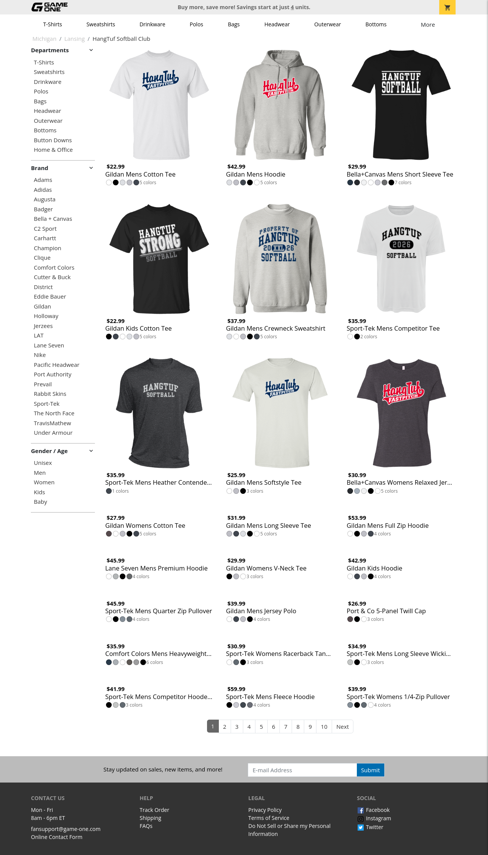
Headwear (277, 24)
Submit (370, 770)
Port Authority (52, 374)
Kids (39, 492)
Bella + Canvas (53, 218)
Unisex (43, 463)
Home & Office (53, 149)
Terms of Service (268, 817)
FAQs (146, 825)
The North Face (54, 413)
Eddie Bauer (50, 296)
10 (324, 726)
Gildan (42, 306)
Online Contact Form (56, 837)
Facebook (373, 809)
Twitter (370, 827)
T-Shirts (52, 24)
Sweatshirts (101, 24)
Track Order (154, 809)
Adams (43, 180)
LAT (39, 335)
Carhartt (45, 238)
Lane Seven (49, 345)
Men (40, 472)
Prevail (43, 384)
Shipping (150, 817)
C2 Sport (45, 228)
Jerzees (43, 326)
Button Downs (53, 140)
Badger (43, 209)
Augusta (45, 199)
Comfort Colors (54, 267)
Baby (40, 501)
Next (342, 726)
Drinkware (152, 24)
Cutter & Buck (52, 277)
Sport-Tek (46, 403)
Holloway (46, 316)
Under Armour (53, 432)
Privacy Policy (264, 809)
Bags (234, 24)
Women (44, 482)
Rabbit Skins (50, 394)
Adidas (43, 189)
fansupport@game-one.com (66, 828)
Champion (47, 248)
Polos (196, 24)
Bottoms (376, 24)
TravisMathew (52, 423)
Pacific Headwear (57, 365)
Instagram (374, 818)
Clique (42, 257)
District (43, 287)
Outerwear (327, 24)
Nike (40, 355)
